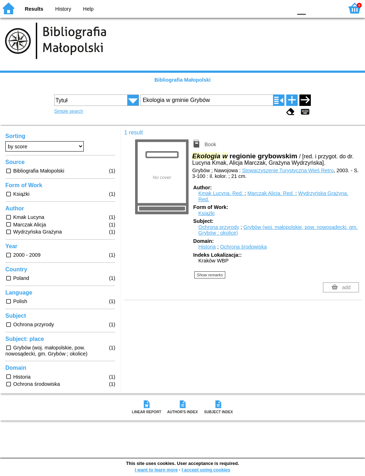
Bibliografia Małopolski (182, 80)
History (63, 9)
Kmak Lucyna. (221, 193)
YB (270, 8)
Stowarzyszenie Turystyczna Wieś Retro (288, 170)
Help (88, 9)
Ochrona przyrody (218, 227)
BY (285, 8)
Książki (206, 213)
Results (34, 9)
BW (256, 8)
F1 (313, 8)
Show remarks (210, 275)
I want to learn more (156, 469)
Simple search (68, 111)
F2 (330, 8)
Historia (207, 247)
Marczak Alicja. (271, 193)
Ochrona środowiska (243, 247)
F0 (301, 8)
